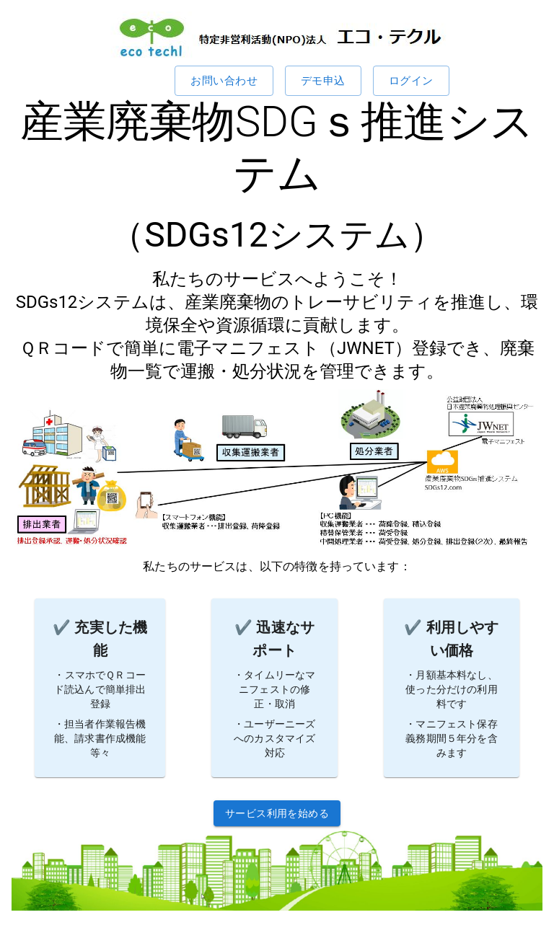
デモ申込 (323, 80)
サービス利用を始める (277, 813)
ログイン (411, 80)
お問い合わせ (224, 80)
